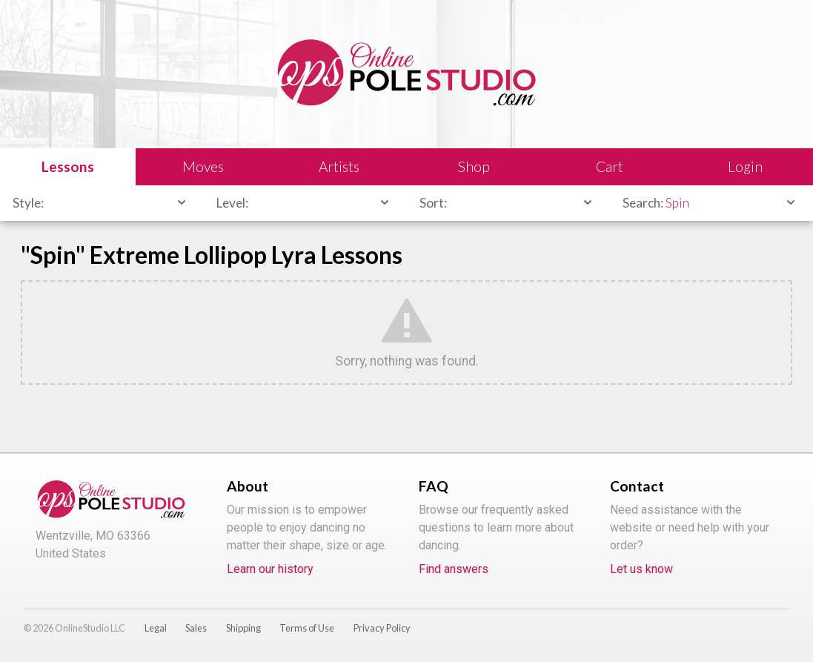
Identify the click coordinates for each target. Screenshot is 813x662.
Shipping (243, 628)
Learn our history (270, 569)
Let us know (641, 569)
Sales (196, 628)
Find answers (453, 569)
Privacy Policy (382, 628)
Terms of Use (306, 628)
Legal (156, 628)
